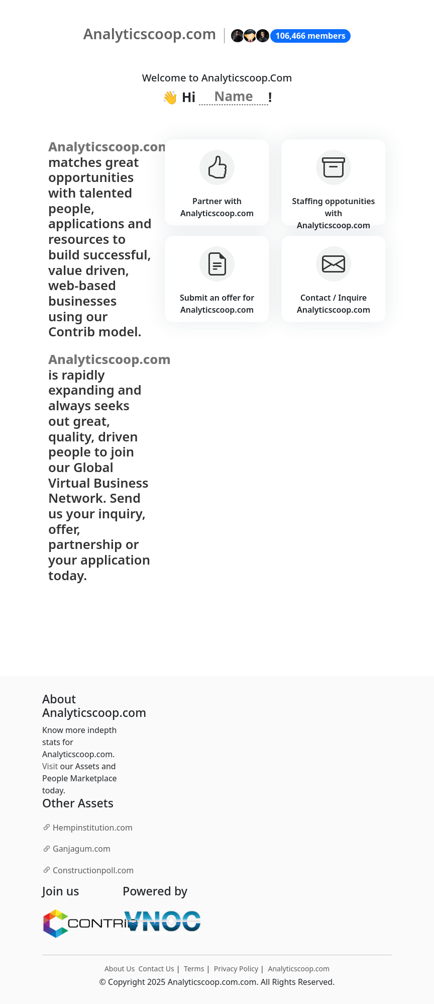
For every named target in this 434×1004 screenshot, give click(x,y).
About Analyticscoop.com (94, 706)
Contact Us (156, 968)
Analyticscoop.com (299, 968)
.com (87, 827)
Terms (194, 968)
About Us (119, 968)
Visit (50, 766)
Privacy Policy (236, 968)
